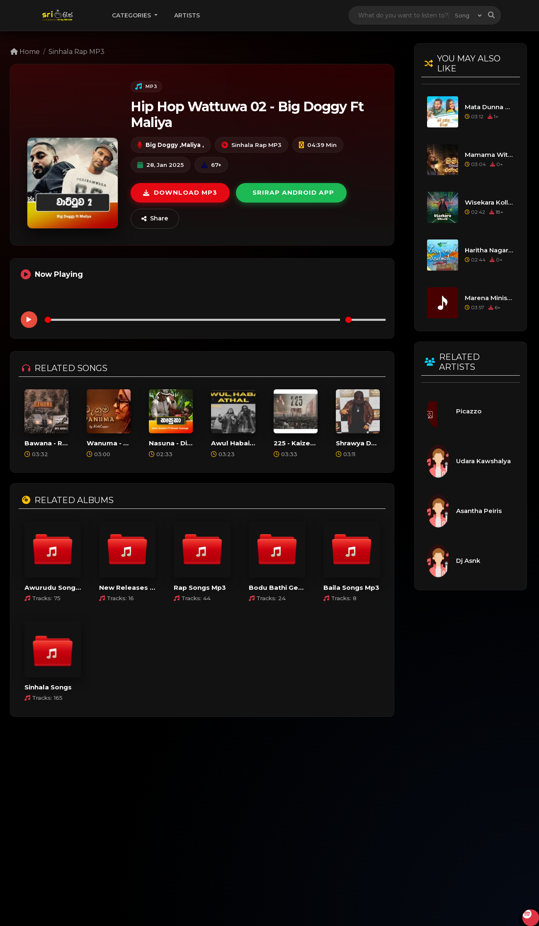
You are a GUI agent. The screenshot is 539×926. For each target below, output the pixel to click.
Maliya (191, 145)
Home (25, 52)
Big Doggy (162, 145)
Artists (187, 15)
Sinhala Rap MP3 (76, 52)
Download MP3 (180, 192)
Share (154, 218)
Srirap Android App (293, 192)
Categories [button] (132, 15)
